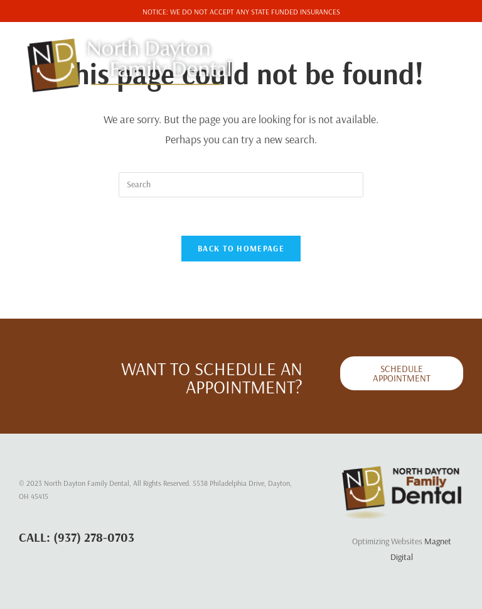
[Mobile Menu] (436, 49)
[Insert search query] (241, 184)
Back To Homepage (241, 248)
